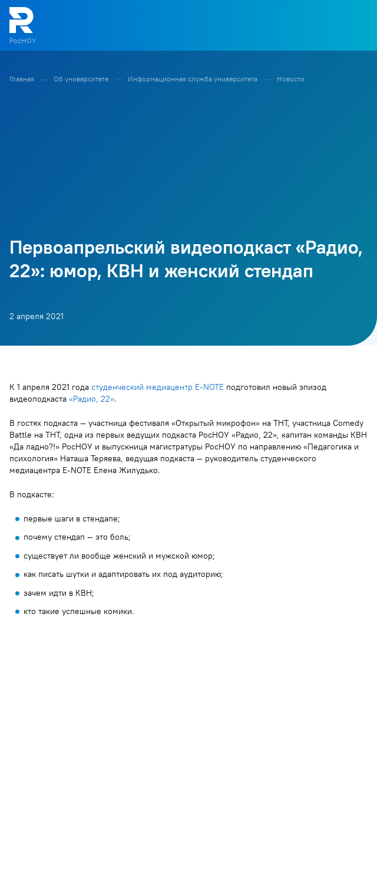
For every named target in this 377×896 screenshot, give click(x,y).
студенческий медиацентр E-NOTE (157, 387)
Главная (22, 78)
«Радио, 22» (91, 398)
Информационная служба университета (193, 78)
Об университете (82, 78)
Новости (291, 78)
